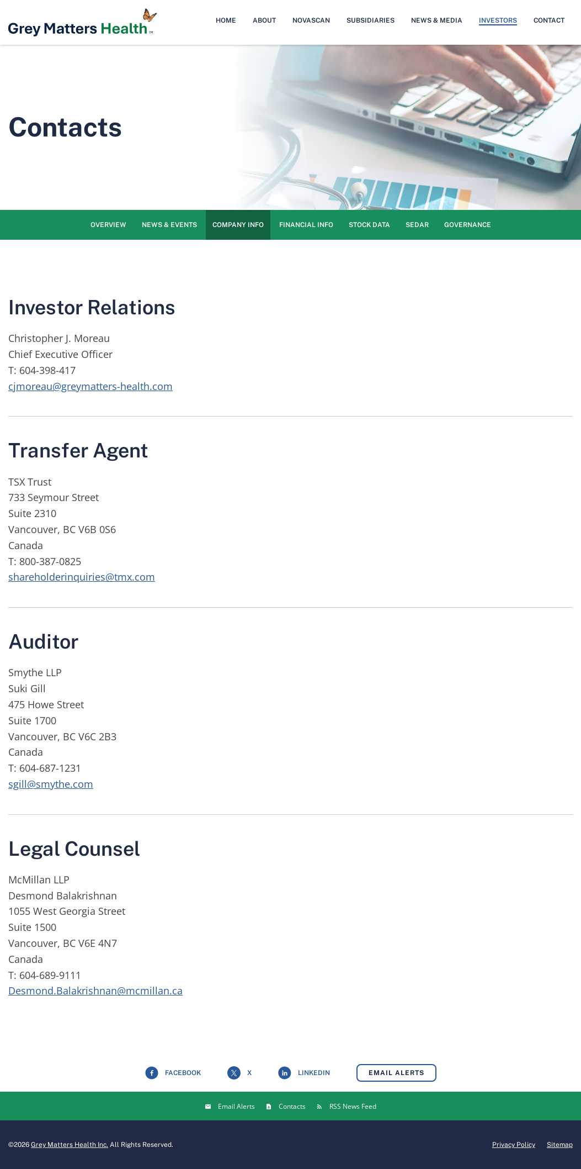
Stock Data (369, 225)
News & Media (436, 20)
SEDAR (417, 225)
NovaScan (311, 20)
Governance (467, 225)
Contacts (292, 1106)
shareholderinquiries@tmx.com (81, 576)
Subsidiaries (371, 20)
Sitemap (560, 1144)
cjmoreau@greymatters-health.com (90, 386)
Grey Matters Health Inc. (69, 1145)
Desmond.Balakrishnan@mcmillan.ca (95, 990)
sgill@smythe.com (50, 784)
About (264, 20)
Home (226, 20)
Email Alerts (396, 1073)
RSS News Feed (352, 1106)
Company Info (238, 225)
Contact (549, 20)
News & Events (169, 225)
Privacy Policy (513, 1144)
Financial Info (306, 225)
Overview (108, 225)
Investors (498, 20)
